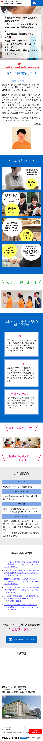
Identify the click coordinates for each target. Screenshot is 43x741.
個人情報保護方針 (8, 729)
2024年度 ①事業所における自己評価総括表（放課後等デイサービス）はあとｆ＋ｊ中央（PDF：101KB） (21, 590)
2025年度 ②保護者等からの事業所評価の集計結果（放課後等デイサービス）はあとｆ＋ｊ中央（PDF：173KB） (21, 572)
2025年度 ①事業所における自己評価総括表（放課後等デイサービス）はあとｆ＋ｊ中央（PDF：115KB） (21, 564)
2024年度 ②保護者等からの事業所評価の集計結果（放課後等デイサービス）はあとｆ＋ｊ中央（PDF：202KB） (21, 598)
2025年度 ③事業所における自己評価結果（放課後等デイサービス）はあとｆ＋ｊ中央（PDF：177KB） (21, 581)
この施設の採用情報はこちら (35, 731)
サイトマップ (7, 727)
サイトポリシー (27, 727)
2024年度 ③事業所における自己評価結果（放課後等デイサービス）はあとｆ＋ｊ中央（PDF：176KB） (21, 607)
